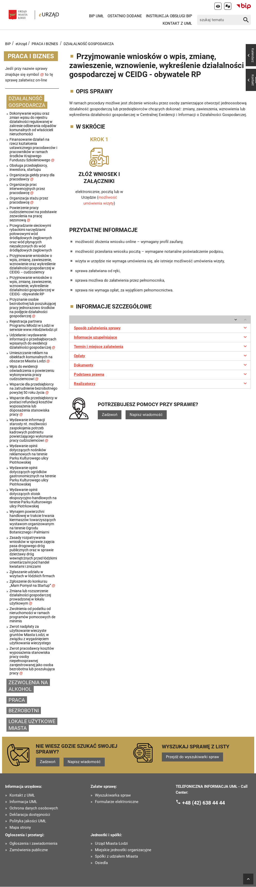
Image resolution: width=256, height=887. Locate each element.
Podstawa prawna (161, 374)
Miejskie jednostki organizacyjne (123, 850)
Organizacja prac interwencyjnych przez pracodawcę (27, 188)
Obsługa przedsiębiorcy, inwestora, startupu (29, 167)
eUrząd (21, 44)
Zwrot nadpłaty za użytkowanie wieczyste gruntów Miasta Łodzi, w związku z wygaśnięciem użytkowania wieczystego (30, 634)
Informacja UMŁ (23, 802)
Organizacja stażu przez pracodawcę (29, 200)
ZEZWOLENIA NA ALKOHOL (28, 685)
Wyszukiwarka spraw (113, 795)
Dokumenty (161, 364)
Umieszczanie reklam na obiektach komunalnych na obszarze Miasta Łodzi (31, 357)
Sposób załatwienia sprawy (161, 327)
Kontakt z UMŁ (177, 23)
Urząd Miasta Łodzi (111, 844)
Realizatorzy (161, 383)
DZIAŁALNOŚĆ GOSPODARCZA (89, 44)
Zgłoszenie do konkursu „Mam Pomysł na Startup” (32, 583)
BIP (8, 44)
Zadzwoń (109, 414)
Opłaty (161, 355)
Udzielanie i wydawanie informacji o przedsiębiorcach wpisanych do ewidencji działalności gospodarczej (33, 341)
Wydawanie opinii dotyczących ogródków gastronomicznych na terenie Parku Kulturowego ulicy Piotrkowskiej (33, 476)
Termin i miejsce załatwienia (161, 346)
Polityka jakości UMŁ (28, 821)
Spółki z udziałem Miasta (116, 857)
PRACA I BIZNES (45, 44)
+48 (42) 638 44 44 (203, 803)
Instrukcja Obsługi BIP (169, 16)
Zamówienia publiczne (29, 850)
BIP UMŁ (96, 16)
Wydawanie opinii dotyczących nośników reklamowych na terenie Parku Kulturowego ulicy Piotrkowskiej (29, 454)
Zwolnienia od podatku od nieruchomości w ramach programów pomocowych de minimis (32, 615)
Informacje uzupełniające (161, 337)
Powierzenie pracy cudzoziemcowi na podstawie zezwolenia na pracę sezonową (33, 214)
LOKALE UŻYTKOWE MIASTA (31, 724)
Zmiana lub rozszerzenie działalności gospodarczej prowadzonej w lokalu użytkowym (30, 597)
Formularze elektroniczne (116, 802)
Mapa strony (20, 828)
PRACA (16, 700)
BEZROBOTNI (23, 710)
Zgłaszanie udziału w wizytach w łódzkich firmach (32, 574)
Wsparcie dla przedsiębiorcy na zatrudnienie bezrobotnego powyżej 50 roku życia (33, 388)
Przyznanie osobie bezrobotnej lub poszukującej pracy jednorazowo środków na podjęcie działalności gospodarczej (33, 307)
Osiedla (101, 863)
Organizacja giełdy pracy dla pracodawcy (32, 177)
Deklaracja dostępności (30, 815)
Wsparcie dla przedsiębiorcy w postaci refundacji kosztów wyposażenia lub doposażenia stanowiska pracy (33, 406)
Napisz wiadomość (146, 414)
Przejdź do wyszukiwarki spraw (192, 757)
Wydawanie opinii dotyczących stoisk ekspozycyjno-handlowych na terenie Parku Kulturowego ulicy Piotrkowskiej (33, 498)
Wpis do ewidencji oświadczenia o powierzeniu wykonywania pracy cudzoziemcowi (32, 372)
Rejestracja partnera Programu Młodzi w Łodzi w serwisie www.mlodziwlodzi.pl (33, 325)
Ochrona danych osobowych (34, 808)
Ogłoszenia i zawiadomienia (33, 844)
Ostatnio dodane (125, 16)
